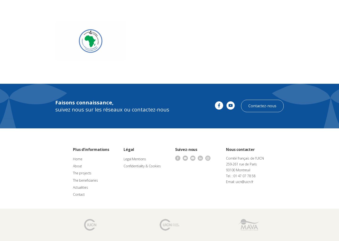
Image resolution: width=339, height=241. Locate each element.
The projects (161, 8)
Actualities (212, 8)
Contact (230, 8)
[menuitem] (325, 8)
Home (77, 159)
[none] (325, 8)
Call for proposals (134, 8)
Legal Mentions (135, 159)
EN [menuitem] (323, 8)
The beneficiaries (188, 8)
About (112, 8)
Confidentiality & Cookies (142, 166)
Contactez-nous (262, 105)
